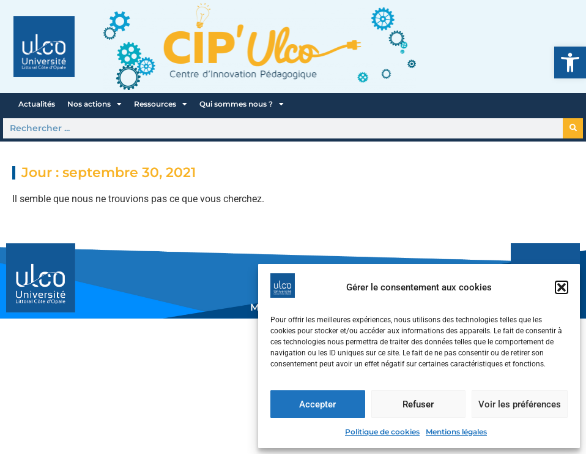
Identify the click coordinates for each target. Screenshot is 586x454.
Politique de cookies (382, 431)
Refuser (418, 404)
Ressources (160, 104)
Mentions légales (456, 431)
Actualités (36, 103)
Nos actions (94, 104)
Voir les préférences (519, 404)
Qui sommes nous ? (241, 104)
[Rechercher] (573, 128)
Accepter (317, 404)
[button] (570, 62)
